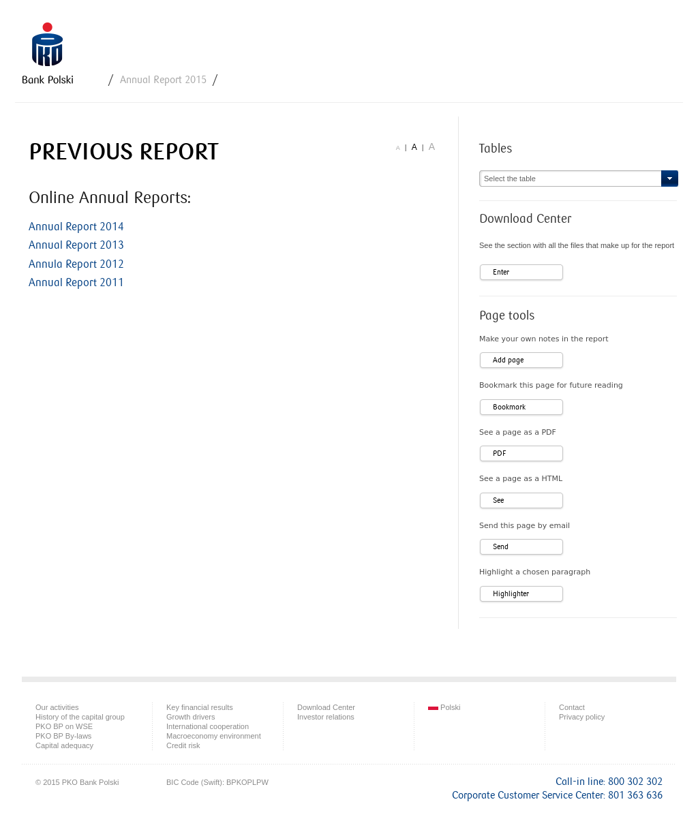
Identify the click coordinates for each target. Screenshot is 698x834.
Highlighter (511, 593)
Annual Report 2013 (76, 245)
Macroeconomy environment (213, 736)
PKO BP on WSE (64, 726)
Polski (444, 707)
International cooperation (207, 726)
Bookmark (509, 407)
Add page (508, 360)
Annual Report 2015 (163, 80)
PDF (499, 453)
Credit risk (183, 745)
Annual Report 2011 (76, 283)
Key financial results (199, 707)
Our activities (57, 707)
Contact (572, 707)
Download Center (326, 707)
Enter (501, 272)
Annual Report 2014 (76, 227)
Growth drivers (190, 717)
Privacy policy (582, 717)
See (498, 500)
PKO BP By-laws (63, 736)
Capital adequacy (64, 745)
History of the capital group (80, 717)
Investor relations (325, 717)
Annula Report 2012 (76, 264)
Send (501, 546)
